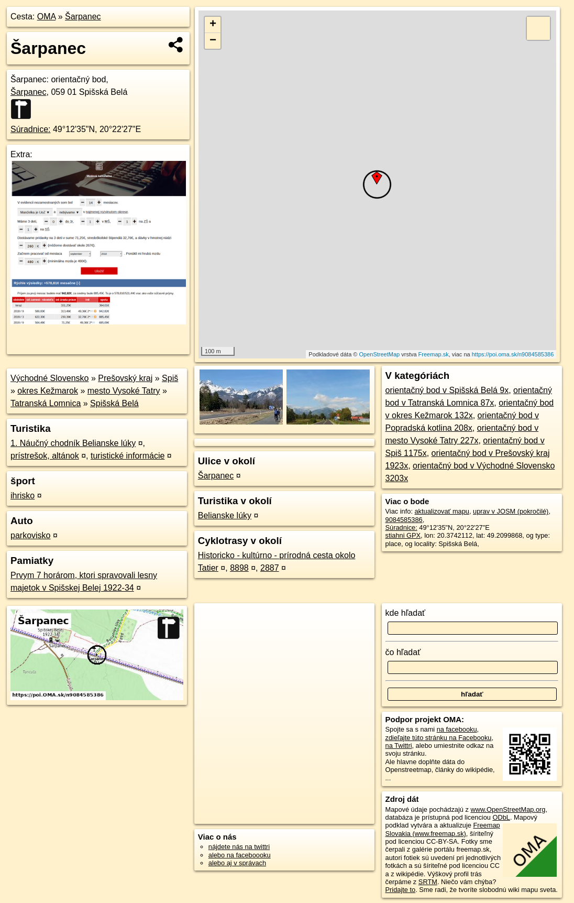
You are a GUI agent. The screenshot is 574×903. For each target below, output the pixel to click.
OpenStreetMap (379, 354)
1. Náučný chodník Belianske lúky (73, 443)
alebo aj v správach (237, 863)
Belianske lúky (224, 515)
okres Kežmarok (47, 390)
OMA (46, 16)
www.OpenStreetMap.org (507, 809)
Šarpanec (83, 16)
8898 (239, 567)
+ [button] (212, 24)
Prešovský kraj (125, 378)
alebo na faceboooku (239, 855)
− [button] (212, 41)
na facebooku (457, 729)
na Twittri (398, 745)
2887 (269, 567)
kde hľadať (405, 612)
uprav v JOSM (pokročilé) (510, 511)
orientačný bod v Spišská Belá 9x (447, 390)
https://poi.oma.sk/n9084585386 (513, 354)
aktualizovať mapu (442, 511)
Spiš (170, 378)
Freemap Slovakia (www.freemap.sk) (442, 829)
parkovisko (30, 535)
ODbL (501, 817)
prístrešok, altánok (44, 455)
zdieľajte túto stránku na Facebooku (438, 738)
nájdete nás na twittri (239, 847)
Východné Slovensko (49, 378)
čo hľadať (403, 652)
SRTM (427, 882)
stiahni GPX (403, 535)
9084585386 (404, 520)
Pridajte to (400, 890)
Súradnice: (30, 129)
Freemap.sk (433, 354)
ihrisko (22, 495)
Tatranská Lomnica (45, 403)
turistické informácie (127, 455)
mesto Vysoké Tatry (123, 390)
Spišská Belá (114, 403)
